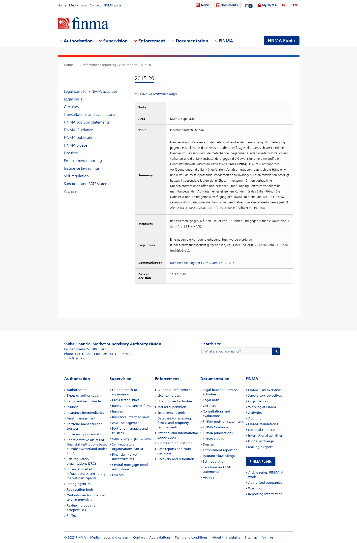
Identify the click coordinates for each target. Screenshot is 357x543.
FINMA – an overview (264, 390)
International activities (265, 435)
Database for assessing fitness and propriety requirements (174, 422)
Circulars (71, 106)
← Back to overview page (156, 93)
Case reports (128, 65)
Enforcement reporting (99, 65)
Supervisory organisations (86, 434)
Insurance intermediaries (85, 413)
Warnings (255, 488)
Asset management (81, 418)
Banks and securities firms (86, 401)
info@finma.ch (77, 358)
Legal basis (73, 99)
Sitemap (251, 537)
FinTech (72, 515)
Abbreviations (159, 537)
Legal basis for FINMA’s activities (90, 91)
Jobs (84, 5)
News (202, 5)
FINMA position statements (86, 122)
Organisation (258, 401)
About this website (226, 537)
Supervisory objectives (265, 395)
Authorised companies (265, 482)
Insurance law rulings (81, 168)
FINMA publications (80, 137)
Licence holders (169, 395)
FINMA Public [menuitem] (282, 40)
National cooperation (264, 430)
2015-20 (145, 65)
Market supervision (171, 407)
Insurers (72, 407)
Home (62, 5)
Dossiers (71, 153)
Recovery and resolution (175, 459)
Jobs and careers (116, 537)
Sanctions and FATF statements (89, 183)
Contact (95, 5)
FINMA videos (75, 145)
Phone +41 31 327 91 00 (82, 354)
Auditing (255, 418)
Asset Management (126, 423)
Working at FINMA (262, 407)
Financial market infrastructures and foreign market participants (87, 473)
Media (73, 5)
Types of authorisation (84, 395)
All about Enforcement (174, 390)
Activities (255, 413)
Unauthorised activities (174, 401)
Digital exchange (261, 441)
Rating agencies (78, 484)
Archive (70, 191)
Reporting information (265, 494)
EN (295, 5)
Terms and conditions (191, 537)
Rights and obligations (174, 443)
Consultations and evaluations (89, 114)
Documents (226, 5)
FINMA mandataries (263, 424)
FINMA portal (113, 5)
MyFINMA (269, 5)
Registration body (80, 489)
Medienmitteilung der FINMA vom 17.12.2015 (202, 263)
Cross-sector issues (125, 400)
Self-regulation (76, 176)
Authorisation (77, 390)
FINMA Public (260, 461)
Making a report (260, 447)
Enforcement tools (171, 413)
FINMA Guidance (78, 130)
